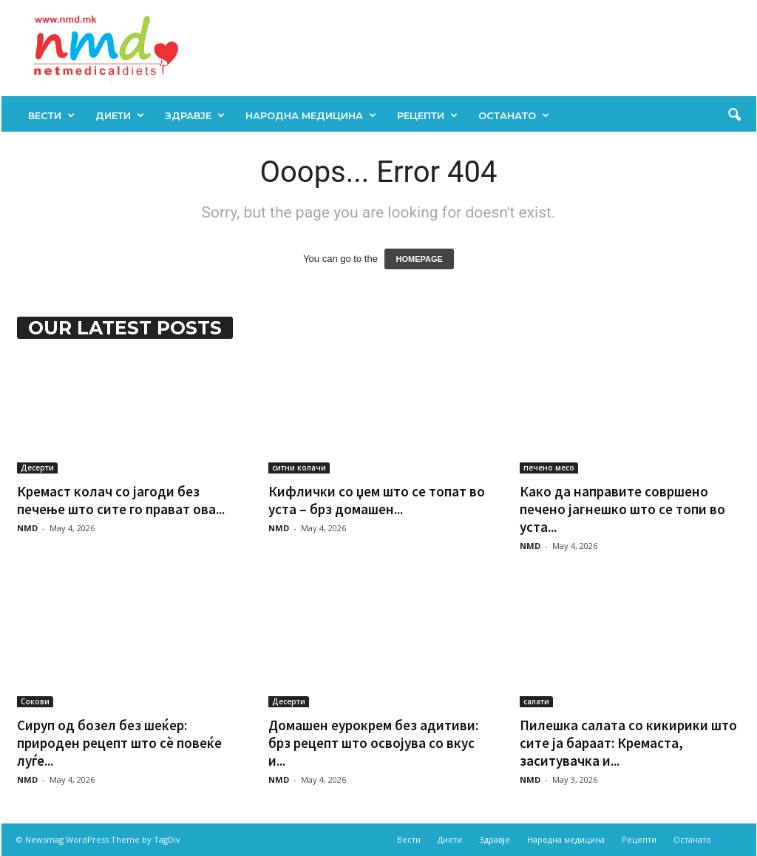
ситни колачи (299, 467)
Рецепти (427, 115)
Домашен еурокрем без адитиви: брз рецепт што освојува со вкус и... (373, 742)
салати (536, 701)
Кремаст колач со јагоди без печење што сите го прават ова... (121, 500)
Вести (51, 115)
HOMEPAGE (419, 259)
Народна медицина (310, 115)
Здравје (195, 115)
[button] (734, 115)
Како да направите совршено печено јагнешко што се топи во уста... (622, 509)
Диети (119, 115)
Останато (513, 115)
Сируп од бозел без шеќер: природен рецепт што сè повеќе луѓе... (119, 742)
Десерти (37, 467)
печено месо (548, 467)
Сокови (35, 701)
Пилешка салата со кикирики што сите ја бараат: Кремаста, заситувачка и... (628, 742)
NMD (27, 527)
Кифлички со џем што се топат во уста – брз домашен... (376, 500)
